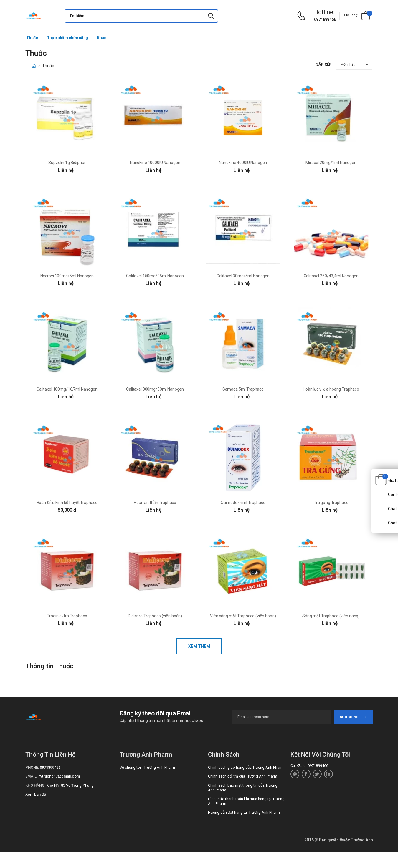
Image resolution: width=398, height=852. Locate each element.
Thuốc (32, 37)
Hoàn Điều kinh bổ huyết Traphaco (67, 502)
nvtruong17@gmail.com (59, 776)
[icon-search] (211, 16)
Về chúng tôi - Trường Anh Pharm (147, 767)
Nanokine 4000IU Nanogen (243, 162)
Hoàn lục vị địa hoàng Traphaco (331, 389)
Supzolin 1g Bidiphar (66, 162)
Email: (31, 776)
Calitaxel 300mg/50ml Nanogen (155, 389)
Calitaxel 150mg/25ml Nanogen (155, 275)
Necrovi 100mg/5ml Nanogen (67, 275)
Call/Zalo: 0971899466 (309, 765)
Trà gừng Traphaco (331, 502)
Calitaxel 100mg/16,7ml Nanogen (67, 389)
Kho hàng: (35, 785)
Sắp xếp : (325, 64)
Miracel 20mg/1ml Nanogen (330, 162)
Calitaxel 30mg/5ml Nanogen (243, 275)
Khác (101, 37)
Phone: (32, 767)
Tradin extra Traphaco (67, 616)
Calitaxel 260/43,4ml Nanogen (331, 275)
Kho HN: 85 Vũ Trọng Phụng (70, 785)
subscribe (353, 717)
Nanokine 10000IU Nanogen (155, 162)
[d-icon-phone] (303, 16)
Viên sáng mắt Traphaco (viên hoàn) (243, 616)
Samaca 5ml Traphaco (243, 389)
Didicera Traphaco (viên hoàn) (155, 616)
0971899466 (325, 19)
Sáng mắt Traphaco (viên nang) (331, 616)
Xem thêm (199, 646)
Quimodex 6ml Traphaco (243, 502)
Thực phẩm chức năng (67, 37)
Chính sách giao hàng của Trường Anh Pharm (246, 767)
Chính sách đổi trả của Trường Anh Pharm (242, 776)
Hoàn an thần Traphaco (155, 502)
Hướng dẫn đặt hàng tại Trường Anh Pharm (244, 812)
